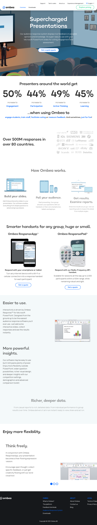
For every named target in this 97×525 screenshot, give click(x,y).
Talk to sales (52, 3)
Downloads (32, 7)
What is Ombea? (48, 501)
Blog (71, 507)
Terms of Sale (92, 501)
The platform (47, 504)
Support (42, 3)
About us (62, 3)
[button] (90, 3)
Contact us (74, 504)
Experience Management (75, 3)
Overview (23, 7)
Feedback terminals (49, 507)
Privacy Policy (92, 504)
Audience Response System (53, 510)
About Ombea (75, 501)
